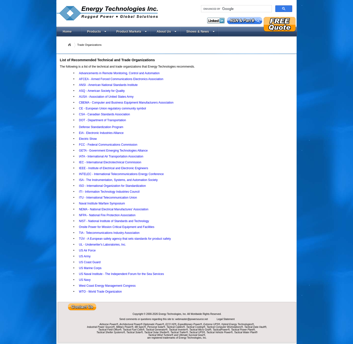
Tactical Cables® (175, 327)
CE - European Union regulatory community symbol (112, 108)
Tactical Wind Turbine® (160, 335)
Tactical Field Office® (109, 329)
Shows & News (200, 31)
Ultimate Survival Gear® (192, 335)
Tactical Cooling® (195, 327)
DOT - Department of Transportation (102, 120)
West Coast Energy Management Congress (107, 285)
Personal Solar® (156, 327)
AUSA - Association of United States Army (106, 96)
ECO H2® (170, 324)
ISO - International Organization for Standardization (112, 186)
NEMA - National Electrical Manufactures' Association (113, 209)
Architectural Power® (130, 324)
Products (96, 31)
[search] (235, 9)
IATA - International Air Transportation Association (111, 156)
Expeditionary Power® (190, 324)
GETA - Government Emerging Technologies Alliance (113, 150)
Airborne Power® (109, 324)
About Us (166, 31)
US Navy (84, 280)
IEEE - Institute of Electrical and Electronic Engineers (113, 168)
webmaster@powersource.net (192, 319)
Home (67, 31)
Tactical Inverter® (178, 329)
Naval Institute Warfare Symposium (102, 203)
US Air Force (87, 250)
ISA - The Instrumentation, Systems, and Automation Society (118, 180)
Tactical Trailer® (179, 332)
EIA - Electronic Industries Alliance (101, 133)
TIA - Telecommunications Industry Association (109, 233)
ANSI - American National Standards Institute (108, 85)
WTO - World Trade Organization (100, 291)
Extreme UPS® (211, 324)
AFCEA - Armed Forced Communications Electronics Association (121, 79)
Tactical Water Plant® (246, 332)
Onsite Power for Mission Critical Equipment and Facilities (116, 227)
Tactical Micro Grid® (200, 329)
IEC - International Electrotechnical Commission (110, 162)
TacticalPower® (221, 329)
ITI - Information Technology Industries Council (109, 191)
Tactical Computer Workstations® (225, 327)
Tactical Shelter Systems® (111, 332)
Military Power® (124, 327)
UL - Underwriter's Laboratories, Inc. (102, 244)
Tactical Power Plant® (243, 329)
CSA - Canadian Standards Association (104, 114)
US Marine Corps (90, 268)
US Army (84, 256)
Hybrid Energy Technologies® (237, 324)
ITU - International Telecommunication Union (108, 197)
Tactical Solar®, (135, 332)
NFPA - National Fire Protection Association (107, 215)
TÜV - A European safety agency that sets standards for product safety (125, 238)
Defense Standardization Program (101, 127)
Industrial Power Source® (101, 327)
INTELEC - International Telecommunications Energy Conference (121, 174)
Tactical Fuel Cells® (133, 329)
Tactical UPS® (197, 332)
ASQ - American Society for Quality (102, 91)
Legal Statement (226, 319)
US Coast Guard (90, 262)
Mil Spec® (140, 327)
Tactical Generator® (157, 329)
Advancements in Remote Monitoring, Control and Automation (119, 73)
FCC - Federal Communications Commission (108, 144)
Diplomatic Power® (153, 324)
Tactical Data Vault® (255, 327)
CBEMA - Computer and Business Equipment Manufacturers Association (126, 102)
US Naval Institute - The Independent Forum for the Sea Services (121, 274)
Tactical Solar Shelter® (156, 332)
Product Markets (131, 31)
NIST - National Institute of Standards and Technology (114, 221)
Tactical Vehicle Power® (219, 332)
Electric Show (88, 139)
